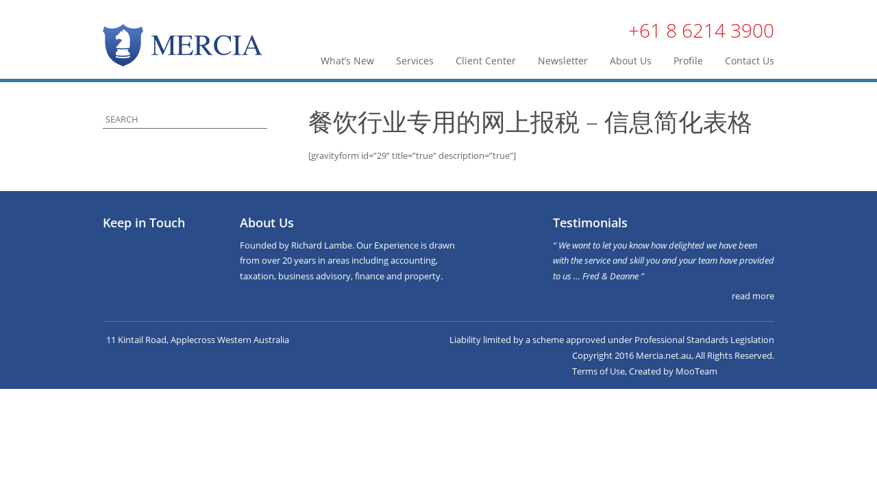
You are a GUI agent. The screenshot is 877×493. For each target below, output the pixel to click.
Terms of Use (598, 371)
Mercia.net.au (663, 355)
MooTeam (696, 371)
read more (753, 296)
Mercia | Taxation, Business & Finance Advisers (182, 45)
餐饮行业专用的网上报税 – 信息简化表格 (530, 121)
